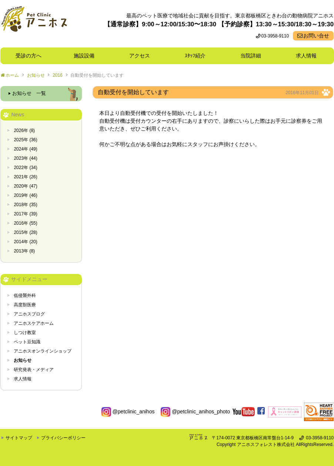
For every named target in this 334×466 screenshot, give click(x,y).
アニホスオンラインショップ (42, 351)
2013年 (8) (24, 251)
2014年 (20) (25, 241)
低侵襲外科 (25, 295)
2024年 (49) (25, 149)
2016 (58, 75)
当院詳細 (250, 56)
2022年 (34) (25, 167)
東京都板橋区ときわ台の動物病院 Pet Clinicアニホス (33, 23)
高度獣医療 (25, 304)
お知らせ (36, 75)
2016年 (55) (25, 223)
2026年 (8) (24, 130)
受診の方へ (28, 56)
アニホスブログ (29, 314)
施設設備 (87, 56)
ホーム (12, 75)
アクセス (139, 56)
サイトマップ (19, 437)
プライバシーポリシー (63, 437)
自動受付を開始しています (97, 75)
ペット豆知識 (27, 341)
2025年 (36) (25, 139)
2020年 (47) (25, 186)
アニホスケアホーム (34, 323)
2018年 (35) (25, 204)
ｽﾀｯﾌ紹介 (198, 56)
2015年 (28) (25, 232)
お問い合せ (316, 36)
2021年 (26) (25, 176)
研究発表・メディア (34, 369)
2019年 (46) (25, 195)
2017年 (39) (25, 214)
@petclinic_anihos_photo (195, 411)
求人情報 (306, 56)
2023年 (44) (25, 158)
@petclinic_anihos (128, 411)
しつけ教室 (25, 332)
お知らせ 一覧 (29, 93)
